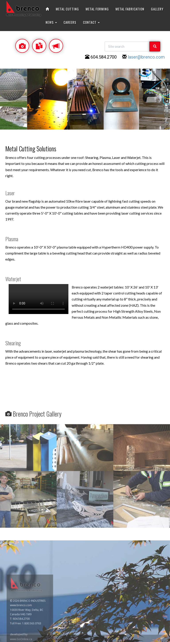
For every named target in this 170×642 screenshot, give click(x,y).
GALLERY (157, 8)
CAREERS (70, 22)
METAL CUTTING (67, 8)
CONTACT (91, 22)
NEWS (51, 22)
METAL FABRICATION (130, 8)
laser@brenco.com (146, 57)
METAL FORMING (97, 8)
